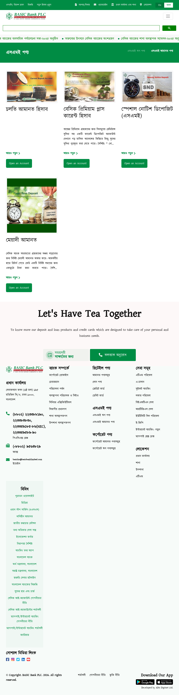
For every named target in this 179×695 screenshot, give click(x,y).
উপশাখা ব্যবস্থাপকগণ (60, 423)
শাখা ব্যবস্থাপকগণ (58, 416)
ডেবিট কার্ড (98, 396)
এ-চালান (140, 382)
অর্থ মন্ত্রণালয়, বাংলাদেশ (24, 564)
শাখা (138, 463)
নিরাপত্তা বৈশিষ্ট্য (24, 544)
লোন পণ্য (97, 382)
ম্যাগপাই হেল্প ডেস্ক (145, 437)
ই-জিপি (139, 423)
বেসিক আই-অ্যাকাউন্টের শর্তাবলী (24, 610)
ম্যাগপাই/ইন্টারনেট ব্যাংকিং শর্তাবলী (25, 628)
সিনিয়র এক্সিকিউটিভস (60, 402)
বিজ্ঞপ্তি (30, 5)
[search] (81, 28)
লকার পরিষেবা (143, 396)
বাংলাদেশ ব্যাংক (25, 557)
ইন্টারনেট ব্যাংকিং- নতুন (148, 430)
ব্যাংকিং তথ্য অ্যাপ (25, 551)
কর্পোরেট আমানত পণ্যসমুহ (106, 442)
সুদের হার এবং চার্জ (25, 591)
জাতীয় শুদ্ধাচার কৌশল (24, 523)
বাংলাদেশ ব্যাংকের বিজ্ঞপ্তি (24, 585)
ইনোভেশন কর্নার (24, 537)
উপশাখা (140, 470)
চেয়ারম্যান (54, 382)
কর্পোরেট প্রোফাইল (58, 375)
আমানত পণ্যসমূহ (101, 375)
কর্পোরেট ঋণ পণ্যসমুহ (104, 449)
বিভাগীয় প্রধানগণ (57, 409)
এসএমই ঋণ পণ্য (136, 51)
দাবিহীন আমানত (25, 517)
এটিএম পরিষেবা (144, 375)
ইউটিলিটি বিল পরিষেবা (147, 416)
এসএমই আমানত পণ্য (162, 51)
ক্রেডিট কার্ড (98, 389)
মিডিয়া (24, 503)
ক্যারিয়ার (24, 635)
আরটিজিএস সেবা (144, 409)
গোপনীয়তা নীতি (98, 675)
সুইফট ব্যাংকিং (143, 389)
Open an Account (19, 163)
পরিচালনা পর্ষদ (56, 389)
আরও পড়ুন (13, 153)
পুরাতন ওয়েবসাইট (24, 496)
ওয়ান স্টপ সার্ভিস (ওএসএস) (24, 510)
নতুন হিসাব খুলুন (44, 5)
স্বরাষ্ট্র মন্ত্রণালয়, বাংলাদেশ (24, 571)
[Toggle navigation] (168, 16)
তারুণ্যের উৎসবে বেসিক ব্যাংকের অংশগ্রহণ (90, 38)
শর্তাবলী (82, 675)
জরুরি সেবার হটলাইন (25, 578)
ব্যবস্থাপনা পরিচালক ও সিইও (64, 396)
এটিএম (139, 477)
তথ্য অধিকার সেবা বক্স (24, 530)
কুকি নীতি (115, 675)
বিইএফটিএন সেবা (145, 402)
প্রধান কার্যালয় (143, 456)
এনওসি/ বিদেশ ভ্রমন (15, 5)
